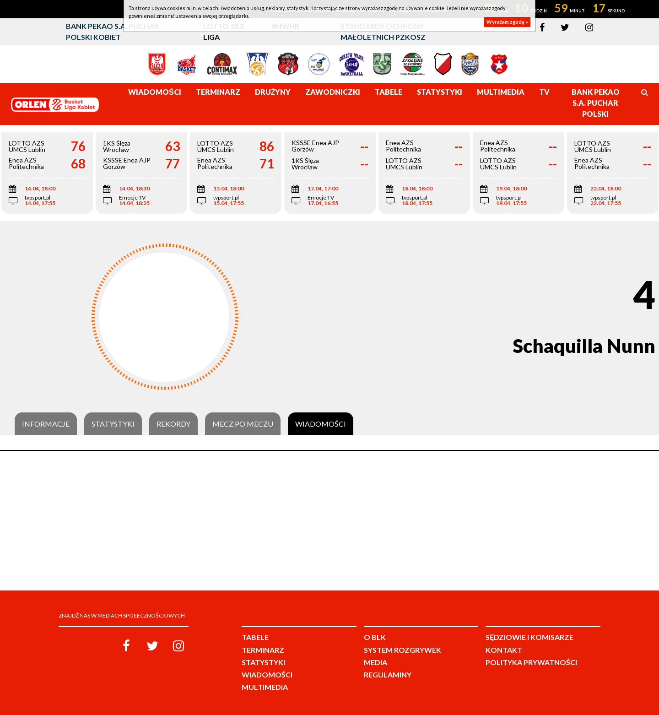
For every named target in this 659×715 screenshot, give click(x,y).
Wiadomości (320, 424)
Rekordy (173, 424)
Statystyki (113, 424)
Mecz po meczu (242, 424)
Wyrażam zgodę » (507, 22)
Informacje (46, 424)
